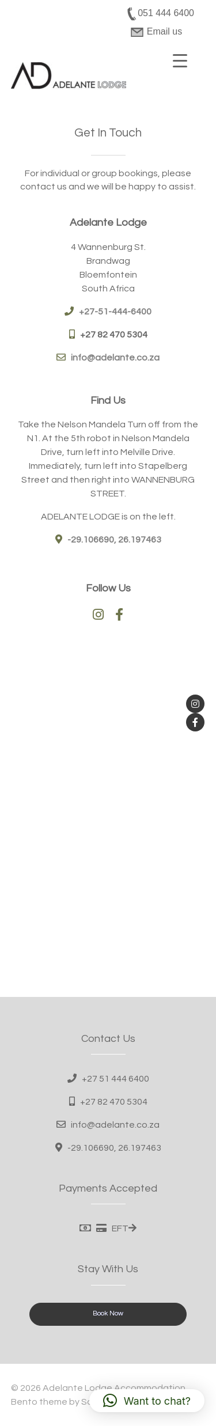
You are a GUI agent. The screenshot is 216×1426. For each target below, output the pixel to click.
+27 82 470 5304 (113, 334)
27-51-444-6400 (117, 311)
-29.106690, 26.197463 (114, 1147)
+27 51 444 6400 (115, 1078)
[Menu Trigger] (180, 60)
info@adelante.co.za (115, 357)
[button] (146, 1400)
